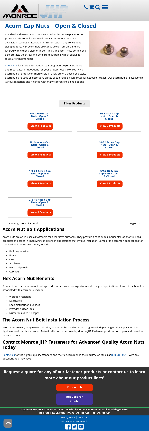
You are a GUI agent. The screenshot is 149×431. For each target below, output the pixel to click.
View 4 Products (40, 184)
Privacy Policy (68, 417)
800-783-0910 (119, 355)
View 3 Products (40, 155)
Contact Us (74, 387)
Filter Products (74, 103)
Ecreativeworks (81, 422)
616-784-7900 (82, 413)
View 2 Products (40, 126)
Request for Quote (74, 399)
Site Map (83, 417)
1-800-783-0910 (57, 413)
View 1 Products (40, 212)
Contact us (11, 66)
